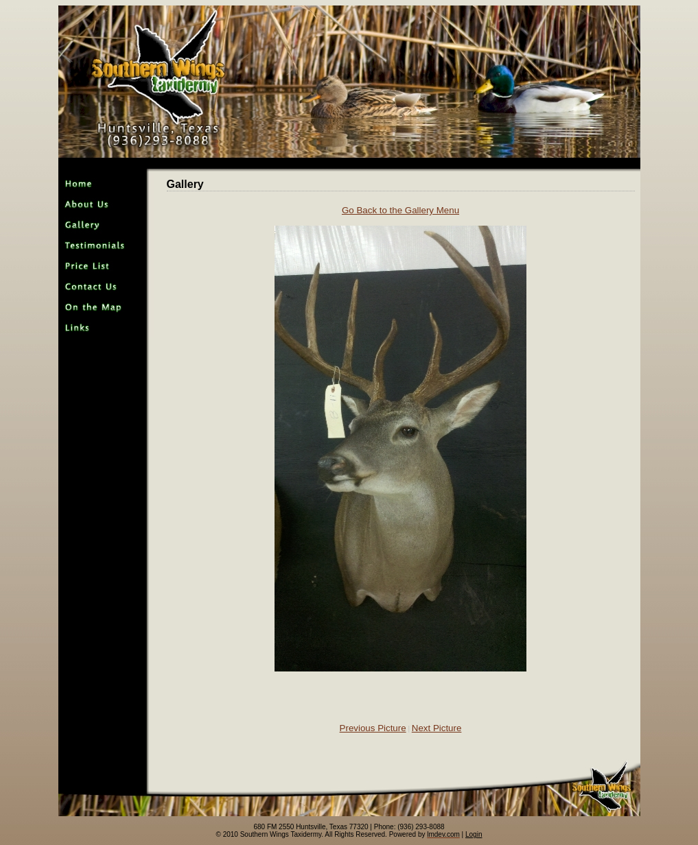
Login (473, 834)
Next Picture (437, 728)
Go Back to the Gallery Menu (400, 210)
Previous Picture (373, 728)
